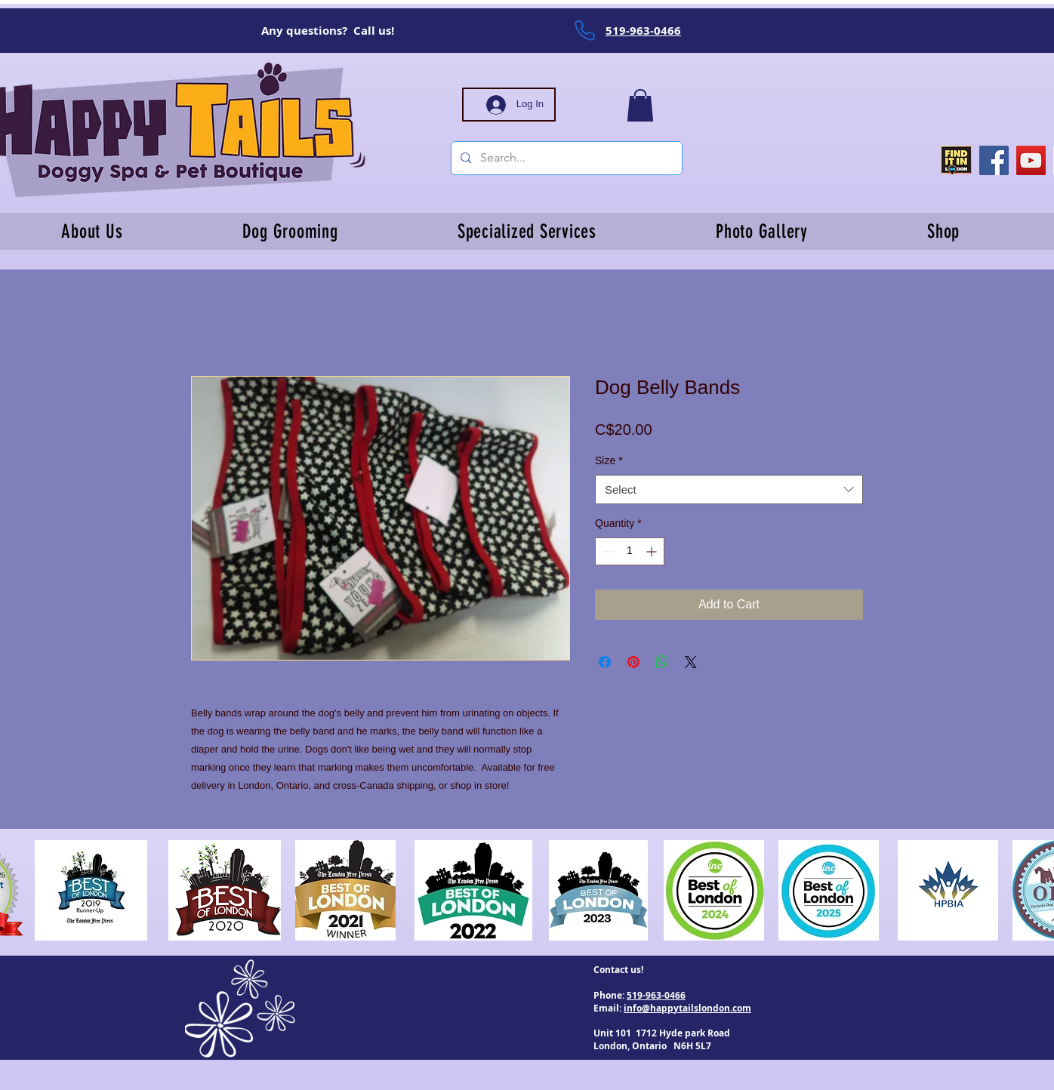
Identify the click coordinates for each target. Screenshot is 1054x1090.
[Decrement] (606, 551)
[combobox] (729, 489)
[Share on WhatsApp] (662, 662)
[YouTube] (1031, 160)
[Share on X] (691, 662)
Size (609, 460)
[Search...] (565, 158)
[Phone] (584, 30)
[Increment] (652, 551)
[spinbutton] (629, 551)
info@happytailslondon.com (687, 1008)
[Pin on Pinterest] (633, 662)
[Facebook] (994, 160)
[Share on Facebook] (605, 662)
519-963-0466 (656, 995)
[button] (640, 105)
